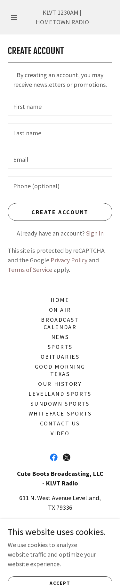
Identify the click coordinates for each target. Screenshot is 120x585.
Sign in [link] (95, 233)
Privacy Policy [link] (69, 260)
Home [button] (60, 300)
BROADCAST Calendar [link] (60, 323)
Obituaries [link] (60, 356)
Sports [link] (60, 346)
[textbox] (60, 106)
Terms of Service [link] (30, 270)
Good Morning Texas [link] (60, 370)
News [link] (60, 337)
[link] (53, 457)
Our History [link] (60, 383)
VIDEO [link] (60, 433)
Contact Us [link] (60, 423)
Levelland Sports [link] (59, 393)
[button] (14, 17)
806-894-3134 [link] (69, 522)
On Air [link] (60, 309)
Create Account (60, 212)
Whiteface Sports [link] (60, 413)
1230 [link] (63, 12)
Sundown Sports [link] (59, 403)
